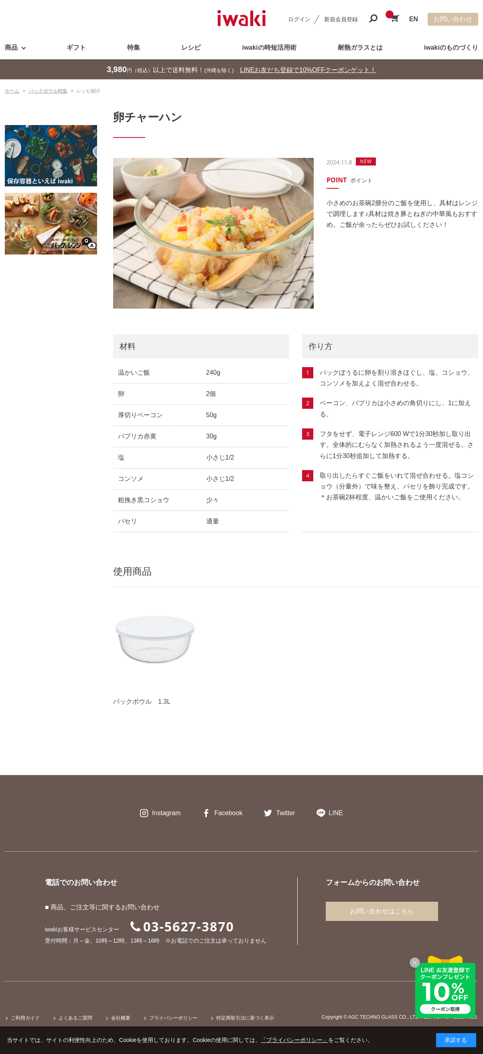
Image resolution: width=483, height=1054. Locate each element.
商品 (11, 47)
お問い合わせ (453, 19)
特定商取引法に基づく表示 (245, 1018)
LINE (336, 813)
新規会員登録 (341, 19)
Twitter (285, 813)
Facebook (228, 813)
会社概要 (120, 1018)
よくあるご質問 (75, 1018)
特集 (133, 47)
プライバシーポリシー (173, 1018)
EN (413, 19)
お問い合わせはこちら (382, 911)
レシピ (191, 47)
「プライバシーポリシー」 (294, 1040)
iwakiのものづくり (451, 47)
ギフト (76, 47)
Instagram (166, 813)
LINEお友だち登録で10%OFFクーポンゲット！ (308, 70)
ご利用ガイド (25, 1018)
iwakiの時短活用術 (269, 47)
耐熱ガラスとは (360, 47)
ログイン (299, 19)
